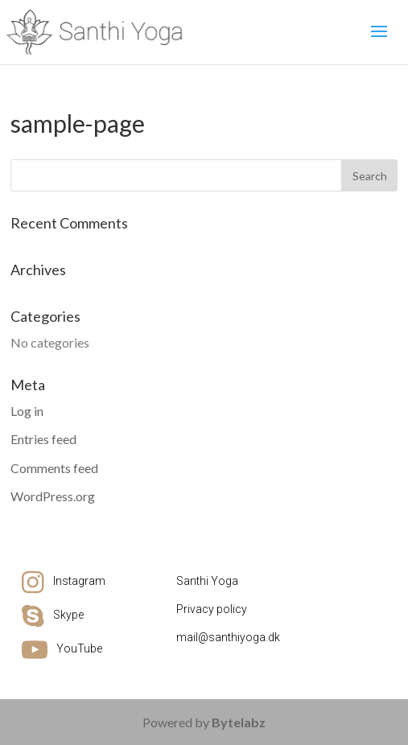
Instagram (79, 580)
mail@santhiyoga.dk (228, 637)
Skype (68, 614)
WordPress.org (52, 496)
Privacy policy (211, 609)
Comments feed (54, 467)
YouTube (79, 648)
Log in (26, 410)
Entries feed (43, 439)
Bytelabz (239, 722)
